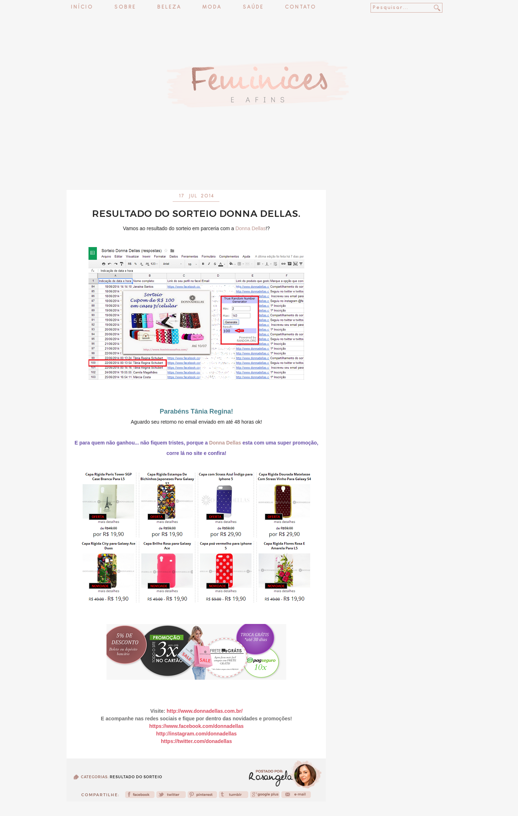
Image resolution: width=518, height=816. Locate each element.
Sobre (125, 7)
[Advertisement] (259, 171)
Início (82, 7)
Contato (300, 7)
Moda (212, 7)
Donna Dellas (250, 228)
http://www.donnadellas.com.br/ (204, 711)
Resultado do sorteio (136, 777)
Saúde (253, 7)
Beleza (169, 7)
